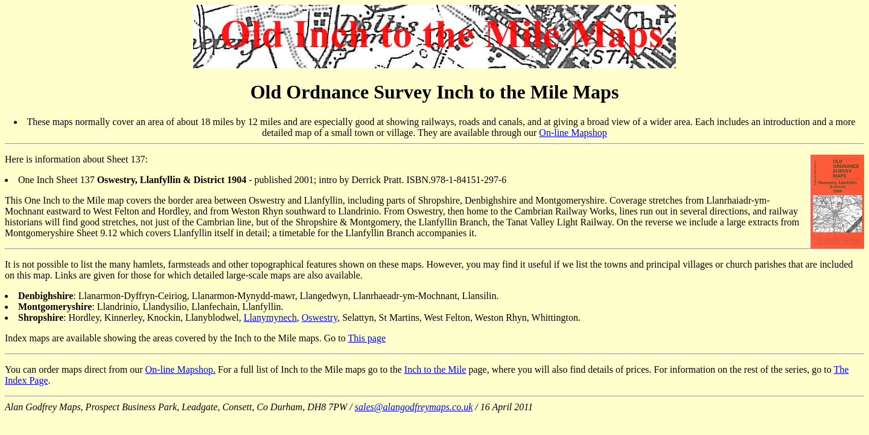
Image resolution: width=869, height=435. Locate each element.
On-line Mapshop (572, 132)
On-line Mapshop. (180, 369)
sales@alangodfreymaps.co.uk (414, 407)
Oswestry (319, 317)
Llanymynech (270, 317)
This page (367, 338)
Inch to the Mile (435, 369)
